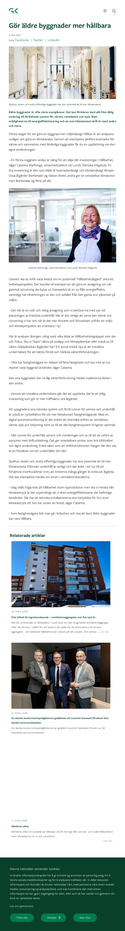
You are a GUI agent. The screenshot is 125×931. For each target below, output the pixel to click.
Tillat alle (22, 917)
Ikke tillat (85, 917)
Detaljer (52, 917)
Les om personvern (22, 906)
